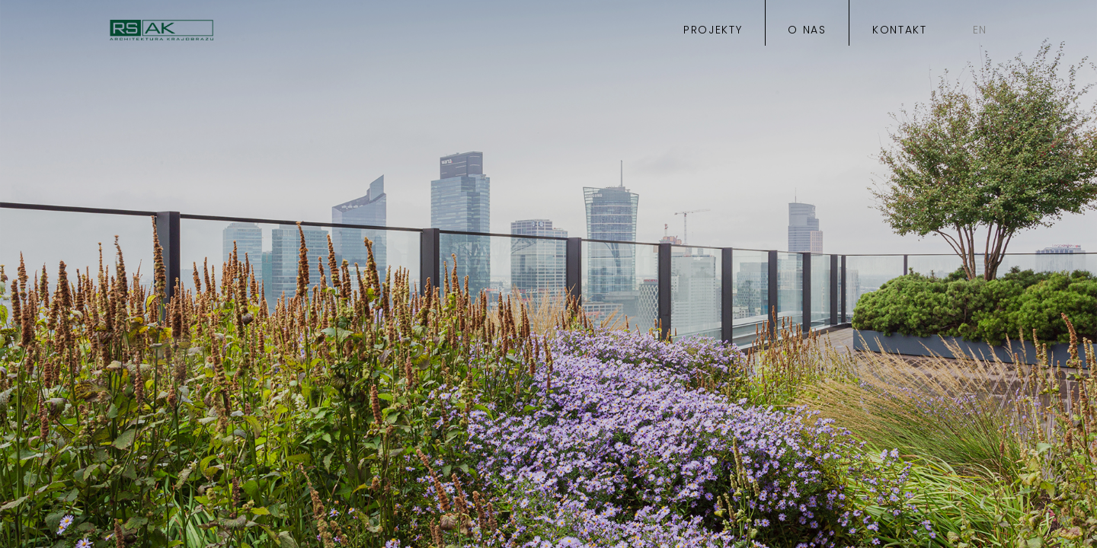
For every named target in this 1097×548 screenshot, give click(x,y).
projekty (712, 30)
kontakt (899, 30)
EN (980, 30)
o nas (807, 30)
